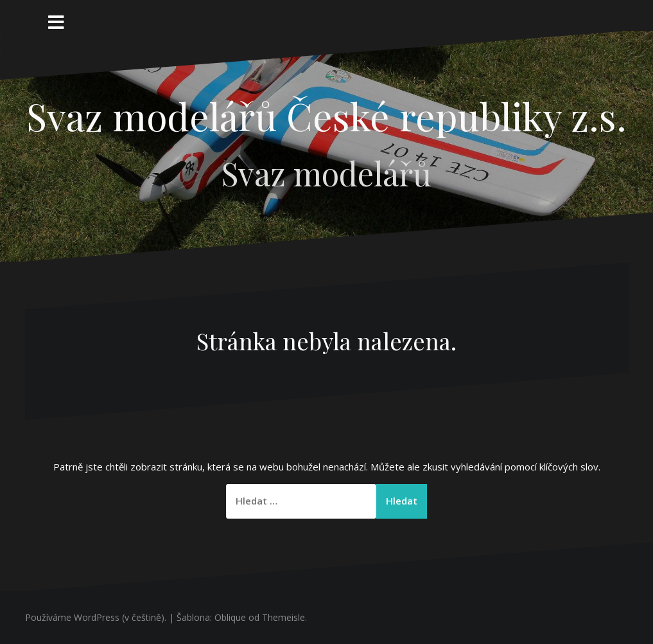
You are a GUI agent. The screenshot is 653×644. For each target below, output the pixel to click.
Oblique (230, 617)
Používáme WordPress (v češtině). (95, 617)
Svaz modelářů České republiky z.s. (326, 115)
